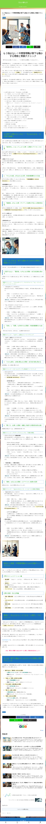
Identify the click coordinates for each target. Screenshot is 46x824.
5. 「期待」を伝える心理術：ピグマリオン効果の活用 (16, 116)
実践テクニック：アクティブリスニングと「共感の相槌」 (18, 115)
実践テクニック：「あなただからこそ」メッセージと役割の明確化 (20, 118)
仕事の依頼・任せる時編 (10, 124)
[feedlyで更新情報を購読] (23, 726)
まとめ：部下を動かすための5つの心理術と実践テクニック (16, 127)
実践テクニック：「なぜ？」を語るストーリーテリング (18, 108)
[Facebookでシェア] (16, 47)
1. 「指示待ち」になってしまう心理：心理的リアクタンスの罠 (18, 93)
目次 (21, 89)
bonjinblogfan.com (6, 639)
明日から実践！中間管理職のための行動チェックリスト (16, 120)
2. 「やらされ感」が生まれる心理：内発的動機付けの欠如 (17, 95)
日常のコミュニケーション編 (11, 122)
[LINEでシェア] (30, 47)
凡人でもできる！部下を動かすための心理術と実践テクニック (17, 99)
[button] (37, 47)
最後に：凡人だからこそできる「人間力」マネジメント (16, 125)
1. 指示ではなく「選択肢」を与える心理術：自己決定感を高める (18, 101)
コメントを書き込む (23, 809)
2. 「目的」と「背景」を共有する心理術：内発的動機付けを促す (18, 106)
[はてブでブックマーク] (23, 47)
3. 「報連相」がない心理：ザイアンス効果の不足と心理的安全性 (18, 97)
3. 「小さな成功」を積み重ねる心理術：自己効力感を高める (17, 109)
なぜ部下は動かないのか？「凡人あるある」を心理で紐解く (16, 92)
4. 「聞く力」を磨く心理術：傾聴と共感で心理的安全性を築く (18, 113)
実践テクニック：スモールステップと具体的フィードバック (18, 111)
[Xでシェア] (9, 47)
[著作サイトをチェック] (20, 726)
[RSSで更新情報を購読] (25, 726)
